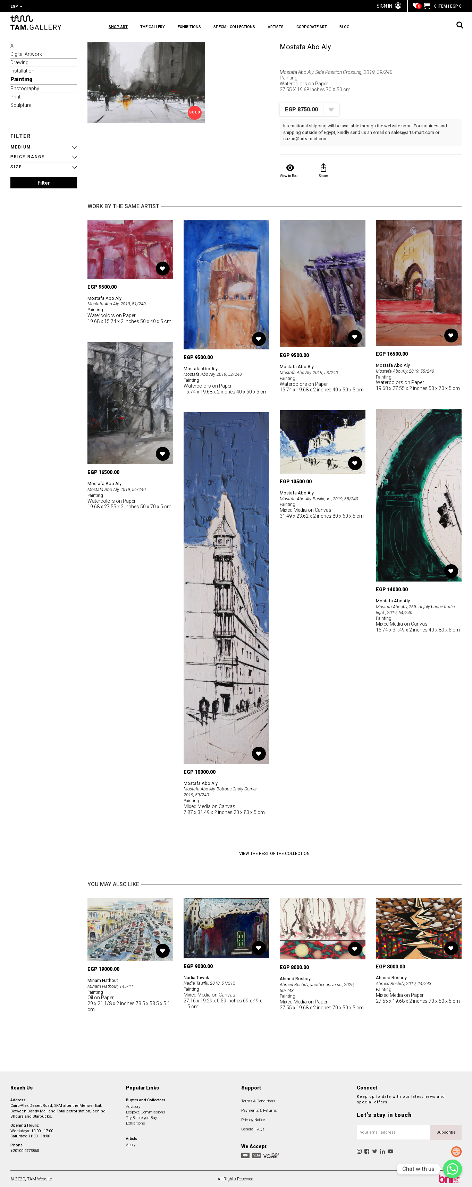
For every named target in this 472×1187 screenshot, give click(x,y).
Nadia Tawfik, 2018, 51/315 (212, 982)
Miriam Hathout (104, 979)
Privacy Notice (253, 1119)
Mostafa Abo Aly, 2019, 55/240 (408, 370)
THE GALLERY (164, 28)
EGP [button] (16, 6)
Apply (130, 1144)
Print (15, 96)
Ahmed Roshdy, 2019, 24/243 (407, 982)
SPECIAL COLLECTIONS (268, 28)
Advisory (133, 1106)
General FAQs (252, 1128)
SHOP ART (118, 28)
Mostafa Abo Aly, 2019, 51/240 (119, 303)
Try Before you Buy (141, 1117)
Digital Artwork (26, 53)
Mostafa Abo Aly (305, 46)
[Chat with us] (452, 1169)
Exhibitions (135, 1123)
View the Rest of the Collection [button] (274, 852)
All (13, 45)
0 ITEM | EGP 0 (442, 6)
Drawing (19, 62)
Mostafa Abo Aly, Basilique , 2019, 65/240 (322, 498)
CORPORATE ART (368, 28)
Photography (24, 88)
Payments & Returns (259, 1110)
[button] (43, 147)
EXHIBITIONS (212, 28)
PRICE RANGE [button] (27, 156)
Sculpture (20, 104)
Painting (21, 78)
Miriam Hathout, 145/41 (112, 985)
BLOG (412, 28)
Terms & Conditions (258, 1100)
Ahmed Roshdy (296, 978)
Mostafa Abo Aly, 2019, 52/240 (216, 373)
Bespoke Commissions (145, 1111)
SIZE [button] (16, 166)
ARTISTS (321, 28)
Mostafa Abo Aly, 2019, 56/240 (119, 488)
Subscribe (446, 1131)
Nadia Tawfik (198, 977)
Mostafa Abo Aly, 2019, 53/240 (312, 371)
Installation (22, 70)
